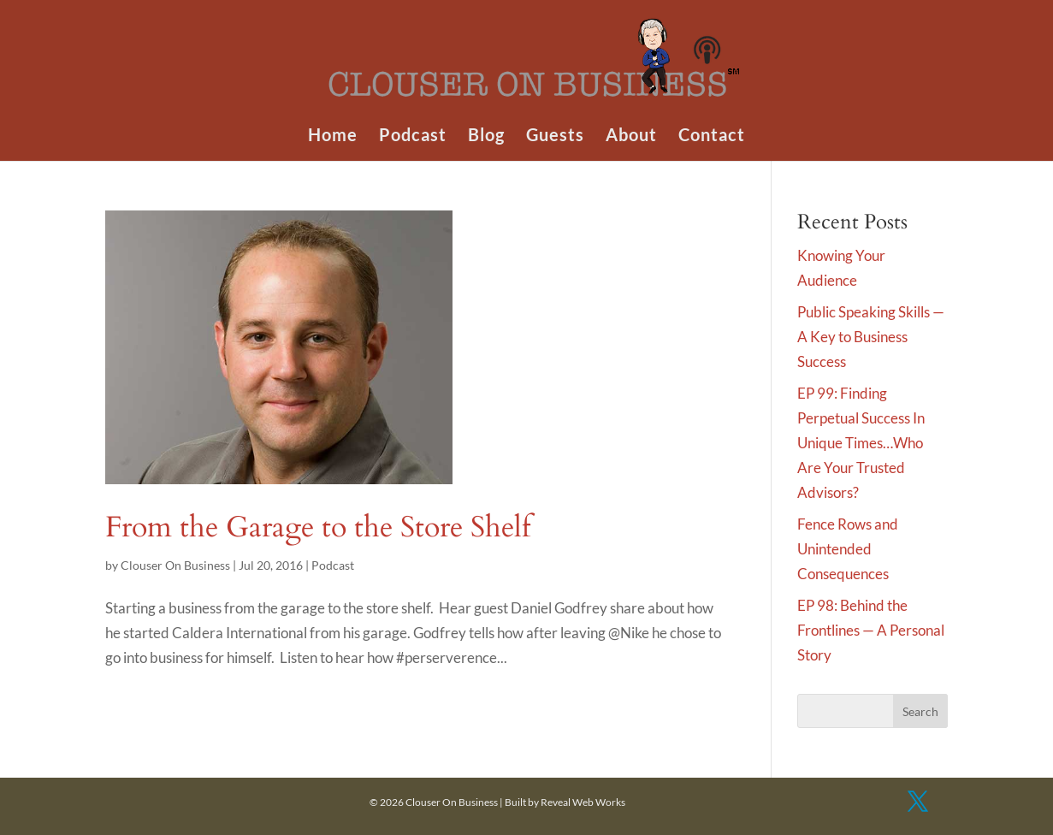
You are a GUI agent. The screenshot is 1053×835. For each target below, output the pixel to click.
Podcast (413, 136)
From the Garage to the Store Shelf (317, 527)
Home (333, 136)
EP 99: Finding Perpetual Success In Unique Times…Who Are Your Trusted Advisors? (861, 442)
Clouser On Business (175, 565)
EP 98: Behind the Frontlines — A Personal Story (870, 630)
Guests (555, 136)
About (631, 136)
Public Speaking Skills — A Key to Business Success (870, 336)
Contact (711, 136)
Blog (486, 136)
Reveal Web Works (583, 802)
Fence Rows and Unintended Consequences (847, 549)
